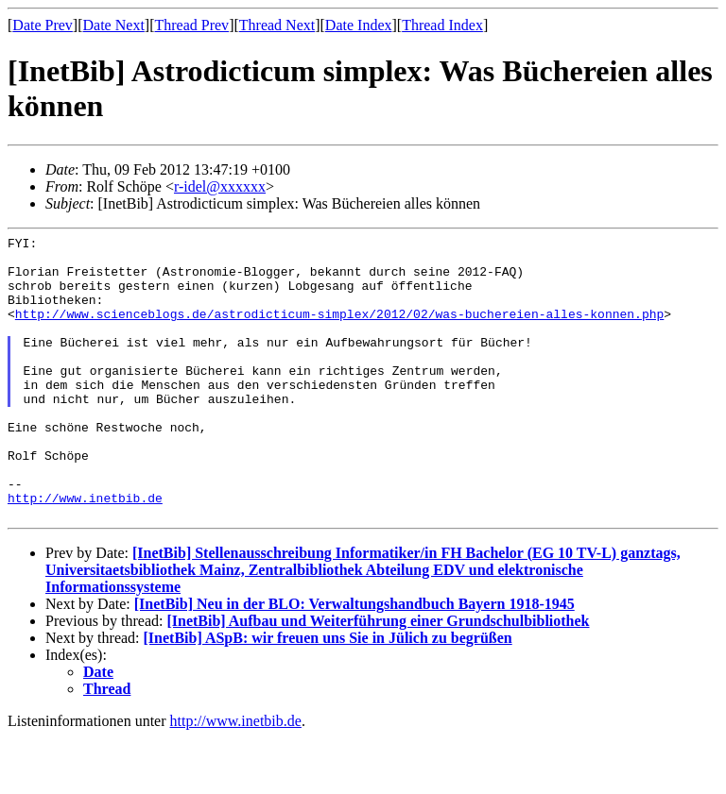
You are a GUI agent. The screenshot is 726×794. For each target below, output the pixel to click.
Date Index (358, 25)
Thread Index (442, 25)
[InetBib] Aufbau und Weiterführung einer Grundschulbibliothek (377, 677)
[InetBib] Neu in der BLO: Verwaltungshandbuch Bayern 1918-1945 (354, 660)
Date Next (114, 25)
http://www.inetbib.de (85, 551)
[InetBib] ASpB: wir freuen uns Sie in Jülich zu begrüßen (328, 694)
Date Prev (42, 25)
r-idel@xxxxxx (220, 186)
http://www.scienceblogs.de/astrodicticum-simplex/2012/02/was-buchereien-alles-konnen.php (339, 330)
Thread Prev (191, 25)
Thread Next (277, 25)
